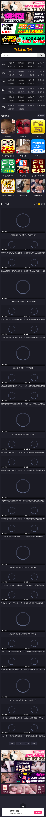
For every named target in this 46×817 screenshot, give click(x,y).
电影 (3, 81)
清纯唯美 (21, 92)
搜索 (41, 55)
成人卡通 (31, 80)
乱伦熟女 (31, 84)
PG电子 (11, 63)
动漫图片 (41, 88)
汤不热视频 (41, 105)
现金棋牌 (31, 67)
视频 (3, 73)
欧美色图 (31, 88)
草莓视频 (31, 105)
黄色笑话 (31, 100)
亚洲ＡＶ (11, 71)
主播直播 (31, 75)
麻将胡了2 (11, 67)
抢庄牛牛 (41, 67)
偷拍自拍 (21, 80)
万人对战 (31, 63)
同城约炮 (11, 105)
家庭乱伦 (21, 97)
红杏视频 (11, 109)
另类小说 (21, 100)
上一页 (19, 744)
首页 (12, 744)
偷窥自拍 (11, 88)
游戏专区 (41, 63)
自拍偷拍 (21, 71)
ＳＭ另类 (41, 75)
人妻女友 (31, 97)
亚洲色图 (21, 88)
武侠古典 (41, 97)
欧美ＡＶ (31, 71)
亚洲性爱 (11, 80)
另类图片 (41, 92)
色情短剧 (21, 109)
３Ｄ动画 (41, 71)
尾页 (33, 744)
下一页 (26, 744)
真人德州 (21, 63)
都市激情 (11, 97)
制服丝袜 (11, 84)
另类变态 (41, 84)
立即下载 (38, 812)
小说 (3, 98)
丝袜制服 (21, 75)
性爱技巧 (41, 100)
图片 (3, 90)
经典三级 (21, 84)
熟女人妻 (11, 75)
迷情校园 (11, 100)
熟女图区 (31, 92)
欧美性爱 (41, 80)
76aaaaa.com (23, 50)
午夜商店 (21, 105)
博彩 (3, 64)
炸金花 (21, 67)
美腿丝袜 (11, 92)
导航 (3, 107)
